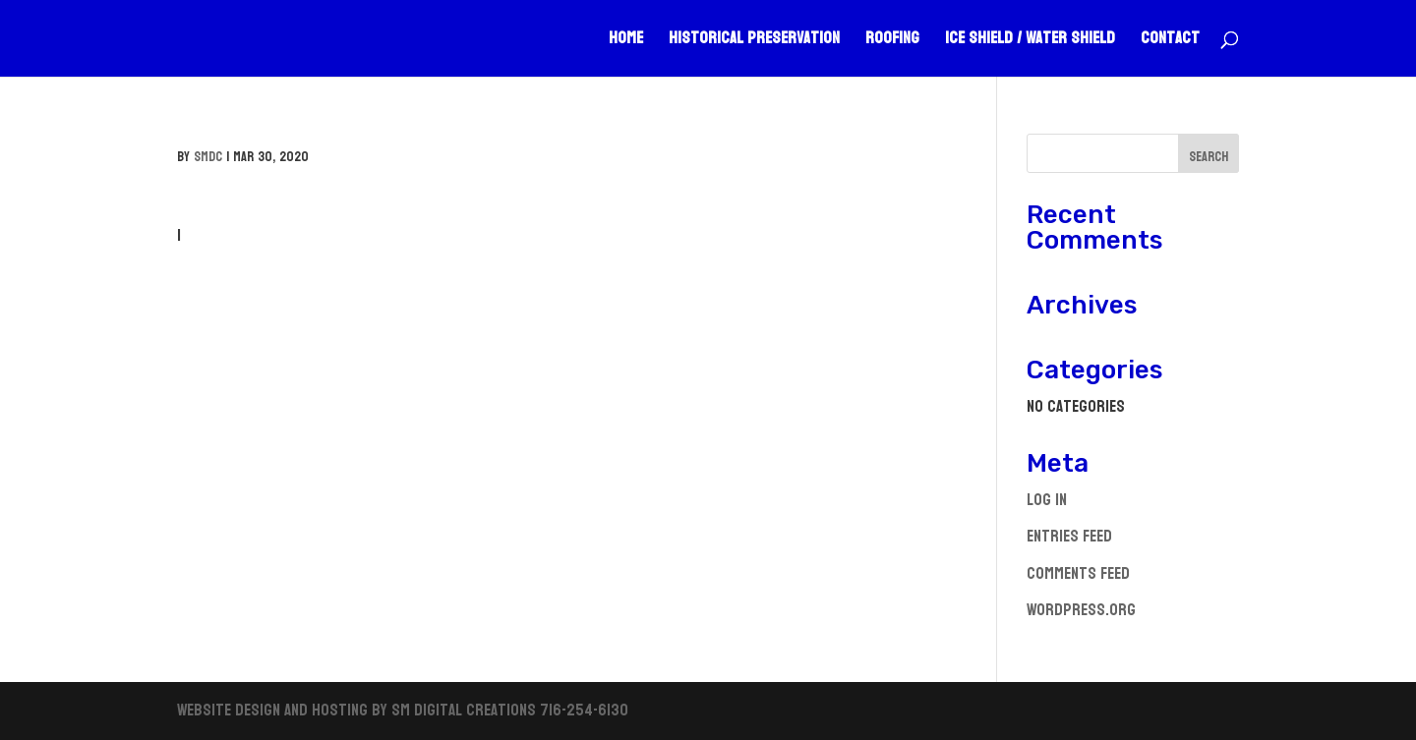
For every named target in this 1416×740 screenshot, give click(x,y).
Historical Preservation (754, 42)
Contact (1170, 42)
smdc (208, 156)
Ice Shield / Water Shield (1030, 42)
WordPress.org (1081, 610)
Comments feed (1078, 573)
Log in (1047, 499)
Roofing (892, 42)
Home (626, 42)
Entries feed (1069, 536)
